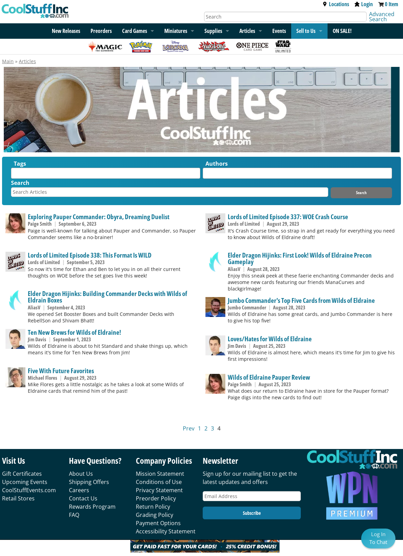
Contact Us (83, 498)
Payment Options (158, 523)
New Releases (66, 31)
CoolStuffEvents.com (29, 490)
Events (279, 31)
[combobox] (105, 173)
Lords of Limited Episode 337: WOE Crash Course (288, 216)
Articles (247, 31)
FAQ (74, 515)
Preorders (101, 31)
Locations (335, 4)
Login (364, 4)
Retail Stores (18, 498)
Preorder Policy (156, 498)
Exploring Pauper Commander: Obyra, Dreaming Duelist (98, 216)
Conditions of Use (159, 482)
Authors (216, 163)
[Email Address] (252, 496)
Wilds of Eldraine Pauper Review (269, 377)
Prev (188, 428)
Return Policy (153, 506)
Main (8, 61)
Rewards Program (92, 506)
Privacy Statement (159, 490)
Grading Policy (154, 515)
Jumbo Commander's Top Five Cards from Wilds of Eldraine (301, 300)
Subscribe (252, 513)
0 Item (391, 4)
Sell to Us (306, 31)
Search (20, 183)
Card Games (134, 31)
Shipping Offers (89, 482)
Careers (79, 490)
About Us (81, 473)
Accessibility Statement (165, 531)
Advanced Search (381, 16)
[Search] (285, 17)
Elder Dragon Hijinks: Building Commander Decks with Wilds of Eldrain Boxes (107, 297)
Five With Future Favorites (61, 370)
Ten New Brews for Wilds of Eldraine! (74, 332)
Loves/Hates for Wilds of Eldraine (270, 338)
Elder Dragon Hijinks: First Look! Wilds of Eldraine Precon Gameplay (300, 258)
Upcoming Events (24, 482)
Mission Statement (160, 473)
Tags (20, 163)
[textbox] (14, 175)
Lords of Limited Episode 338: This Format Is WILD (90, 255)
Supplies (213, 31)
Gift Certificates (22, 473)
